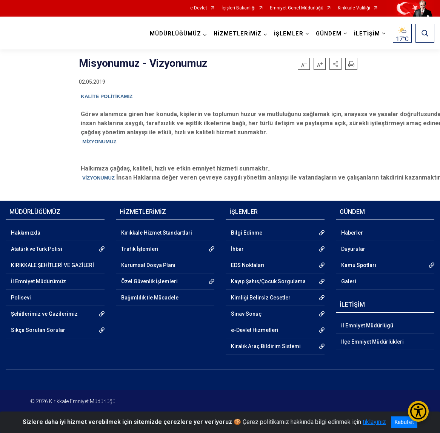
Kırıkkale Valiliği (354, 8)
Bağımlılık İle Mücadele (149, 298)
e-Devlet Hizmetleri (254, 330)
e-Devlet (198, 8)
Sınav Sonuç (246, 314)
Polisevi (21, 298)
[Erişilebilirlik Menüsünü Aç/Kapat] (418, 411)
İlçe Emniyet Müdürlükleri (372, 342)
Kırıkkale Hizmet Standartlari (156, 233)
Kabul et (404, 422)
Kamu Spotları (358, 265)
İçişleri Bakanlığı (238, 8)
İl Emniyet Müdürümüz (38, 281)
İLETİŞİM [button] (367, 34)
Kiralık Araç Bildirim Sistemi (266, 346)
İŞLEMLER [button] (288, 34)
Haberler (352, 233)
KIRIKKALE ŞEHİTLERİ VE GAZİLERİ (52, 265)
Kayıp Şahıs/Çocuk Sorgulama (268, 281)
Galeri (348, 281)
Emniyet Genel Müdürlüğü (296, 8)
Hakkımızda (25, 233)
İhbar (237, 249)
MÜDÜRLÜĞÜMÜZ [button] (175, 34)
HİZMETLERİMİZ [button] (238, 34)
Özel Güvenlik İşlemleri (149, 281)
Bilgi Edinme (246, 233)
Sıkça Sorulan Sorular (38, 330)
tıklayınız (374, 421)
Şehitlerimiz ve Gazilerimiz (44, 314)
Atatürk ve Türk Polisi (36, 249)
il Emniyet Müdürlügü (367, 325)
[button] (335, 64)
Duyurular (353, 249)
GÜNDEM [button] (329, 34)
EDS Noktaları (248, 265)
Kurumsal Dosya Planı (148, 265)
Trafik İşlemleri (139, 249)
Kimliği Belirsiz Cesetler (261, 298)
